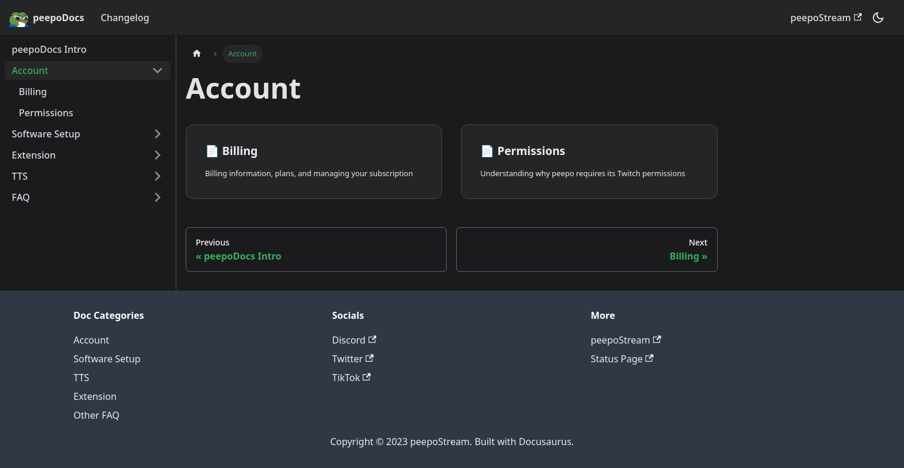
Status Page (622, 358)
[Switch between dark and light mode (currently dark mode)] (878, 17)
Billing (33, 91)
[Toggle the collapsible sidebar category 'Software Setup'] (157, 133)
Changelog (125, 17)
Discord (354, 340)
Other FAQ (96, 415)
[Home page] (197, 54)
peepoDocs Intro (49, 49)
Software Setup (46, 133)
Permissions (46, 112)
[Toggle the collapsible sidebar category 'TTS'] (157, 176)
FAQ (21, 197)
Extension (34, 155)
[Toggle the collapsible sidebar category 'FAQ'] (157, 197)
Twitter (353, 358)
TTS (20, 176)
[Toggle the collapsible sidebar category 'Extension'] (157, 155)
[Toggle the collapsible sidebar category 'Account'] (157, 70)
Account (30, 70)
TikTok (351, 377)
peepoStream (826, 17)
